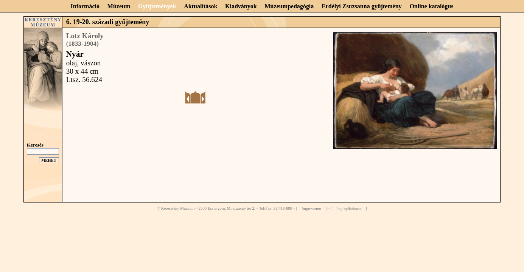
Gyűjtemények (157, 6)
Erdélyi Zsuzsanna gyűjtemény (362, 6)
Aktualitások (200, 6)
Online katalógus (431, 6)
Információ (85, 6)
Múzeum (118, 6)
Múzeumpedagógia (289, 6)
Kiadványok (241, 6)
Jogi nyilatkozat (349, 208)
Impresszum (311, 208)
